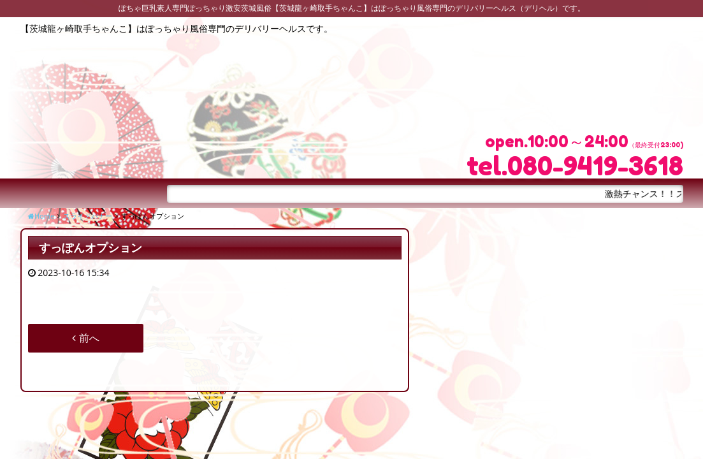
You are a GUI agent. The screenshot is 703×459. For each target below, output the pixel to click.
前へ (85, 338)
